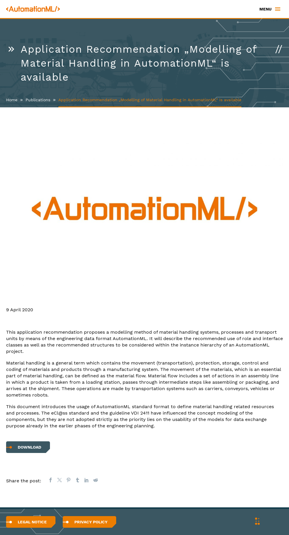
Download (29, 447)
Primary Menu (277, 9)
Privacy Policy (90, 522)
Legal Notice (32, 522)
